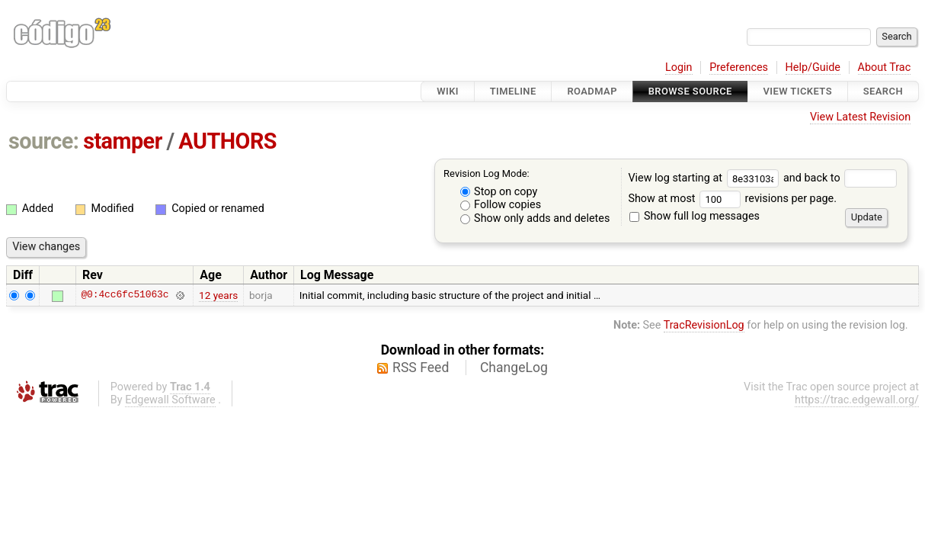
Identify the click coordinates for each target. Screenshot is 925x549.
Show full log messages (694, 216)
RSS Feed (420, 367)
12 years (218, 295)
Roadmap (592, 91)
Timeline (513, 91)
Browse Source (690, 91)
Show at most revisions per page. (732, 198)
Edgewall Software (170, 399)
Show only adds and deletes (535, 218)
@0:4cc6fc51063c (124, 295)
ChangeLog (514, 367)
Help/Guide (813, 67)
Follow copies (501, 204)
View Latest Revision (860, 117)
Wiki (448, 91)
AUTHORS (227, 141)
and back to (840, 178)
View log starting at (705, 178)
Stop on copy (499, 191)
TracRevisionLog (704, 325)
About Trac (884, 67)
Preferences (738, 67)
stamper (122, 141)
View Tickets (797, 91)
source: (43, 141)
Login (679, 67)
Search (883, 91)
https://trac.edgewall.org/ (857, 399)
